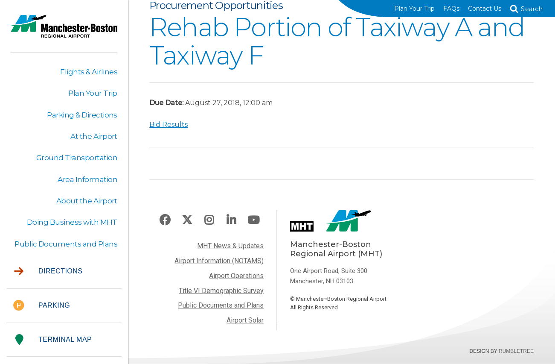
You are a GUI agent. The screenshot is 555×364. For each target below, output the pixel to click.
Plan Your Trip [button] (92, 93)
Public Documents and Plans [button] (66, 244)
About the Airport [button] (86, 201)
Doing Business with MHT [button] (72, 222)
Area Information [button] (87, 179)
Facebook (165, 220)
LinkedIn (231, 220)
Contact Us (484, 8)
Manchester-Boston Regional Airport (64, 32)
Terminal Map (53, 340)
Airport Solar (245, 320)
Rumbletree (516, 351)
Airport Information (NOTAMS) (219, 261)
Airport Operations (236, 276)
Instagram (209, 220)
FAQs (451, 8)
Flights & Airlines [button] (88, 72)
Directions (48, 271)
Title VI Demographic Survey (221, 291)
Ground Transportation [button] (76, 157)
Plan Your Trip (414, 8)
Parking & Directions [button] (82, 115)
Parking (41, 305)
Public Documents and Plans (221, 305)
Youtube (253, 220)
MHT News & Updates (230, 246)
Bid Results (168, 124)
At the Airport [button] (93, 136)
